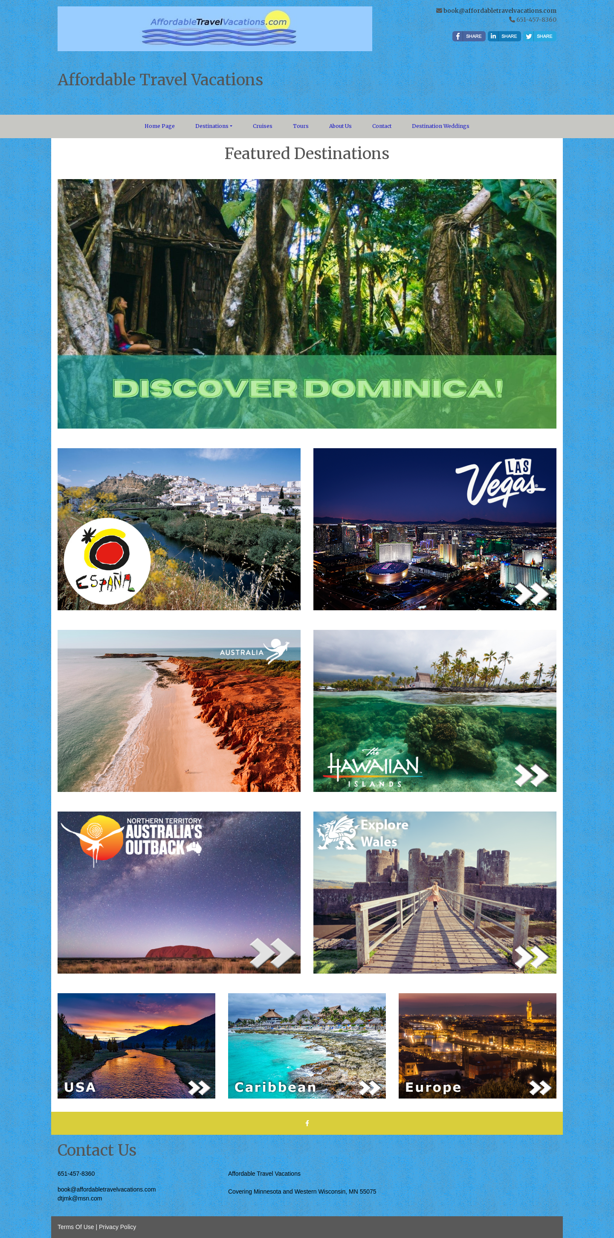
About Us (340, 126)
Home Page (160, 126)
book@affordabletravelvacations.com (499, 10)
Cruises (262, 126)
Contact (381, 126)
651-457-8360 (76, 1173)
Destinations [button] (212, 126)
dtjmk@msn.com (80, 1198)
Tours (301, 126)
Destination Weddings (440, 126)
